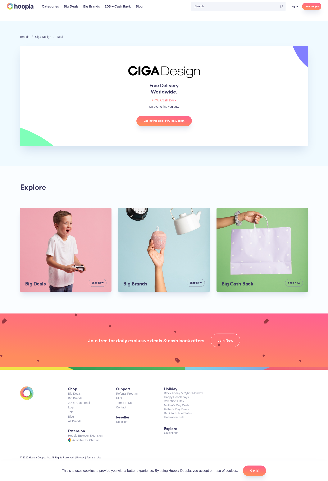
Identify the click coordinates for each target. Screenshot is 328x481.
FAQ (119, 398)
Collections (171, 433)
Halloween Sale (174, 417)
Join (70, 412)
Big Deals (74, 393)
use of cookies (226, 470)
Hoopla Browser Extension (85, 435)
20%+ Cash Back (79, 402)
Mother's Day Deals (177, 405)
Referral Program (127, 393)
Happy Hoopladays (176, 397)
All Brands (74, 421)
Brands (24, 36)
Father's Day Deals (176, 409)
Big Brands (75, 398)
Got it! (254, 470)
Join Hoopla (312, 6)
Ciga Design (43, 36)
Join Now (225, 340)
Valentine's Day (174, 401)
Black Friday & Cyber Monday (183, 393)
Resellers (122, 421)
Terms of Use (124, 402)
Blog (71, 416)
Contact (121, 407)
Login (71, 407)
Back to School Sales (178, 413)
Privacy (80, 457)
